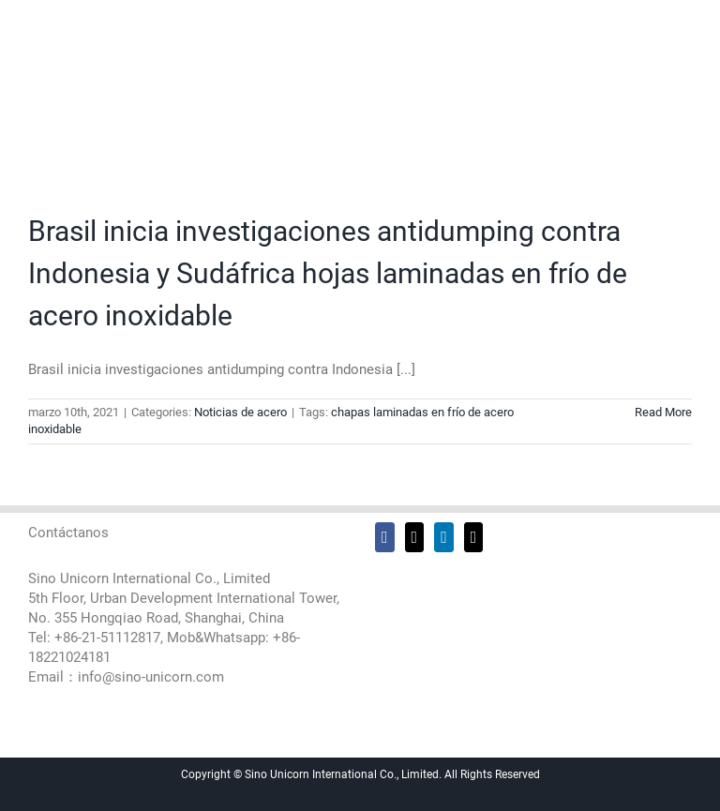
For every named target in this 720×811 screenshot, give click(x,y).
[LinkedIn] (444, 537)
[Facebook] (385, 537)
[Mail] (474, 537)
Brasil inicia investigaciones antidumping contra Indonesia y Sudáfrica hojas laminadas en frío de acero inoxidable (327, 273)
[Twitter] (415, 537)
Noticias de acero (240, 412)
